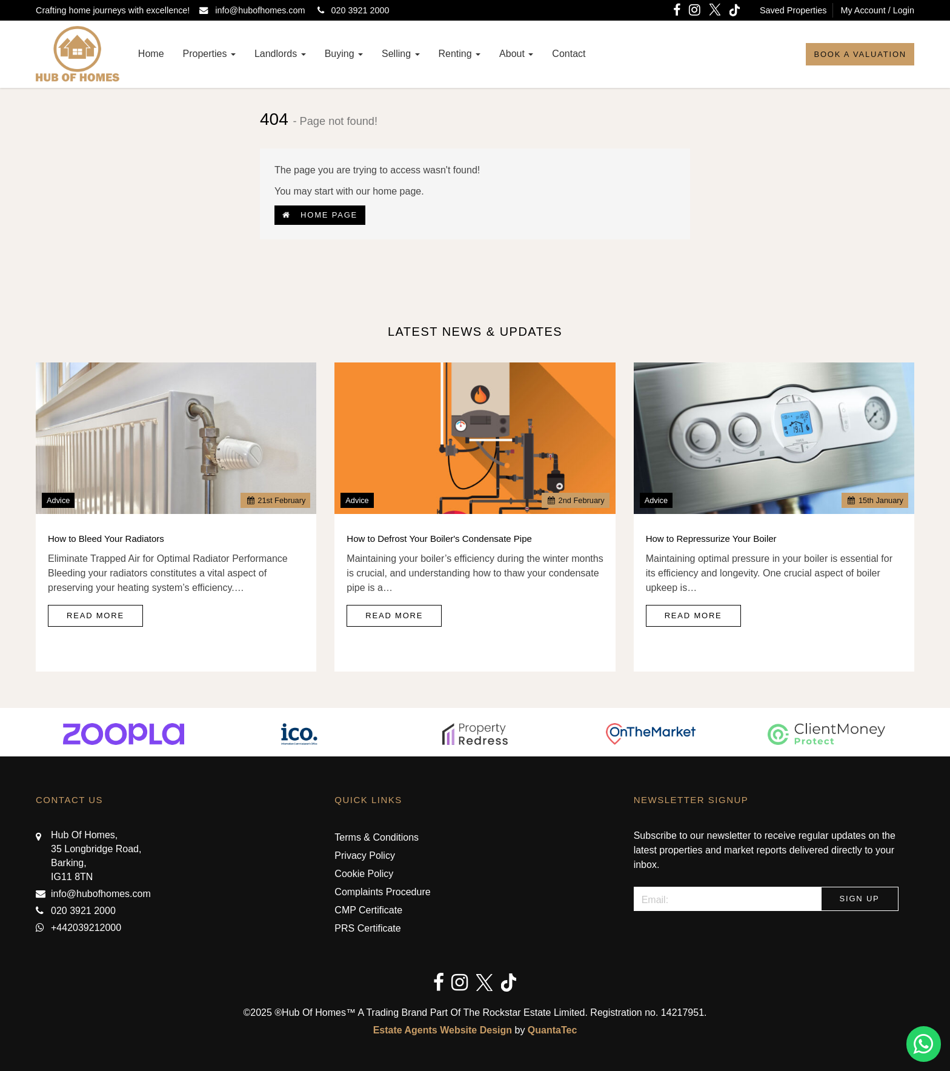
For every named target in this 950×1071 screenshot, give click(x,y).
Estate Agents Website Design (442, 1030)
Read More (95, 615)
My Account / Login (877, 10)
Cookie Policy (363, 874)
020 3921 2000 (351, 10)
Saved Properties (793, 10)
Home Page (319, 214)
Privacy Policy (364, 855)
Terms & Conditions (376, 837)
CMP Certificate (368, 910)
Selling (400, 53)
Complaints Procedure (382, 892)
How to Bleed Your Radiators (106, 538)
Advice (58, 500)
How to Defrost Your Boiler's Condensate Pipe (439, 538)
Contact (568, 53)
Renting (460, 53)
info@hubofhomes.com (254, 10)
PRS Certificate (367, 928)
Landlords (280, 53)
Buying (344, 53)
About (516, 53)
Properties (209, 53)
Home (151, 53)
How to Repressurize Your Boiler (711, 538)
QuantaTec (552, 1030)
